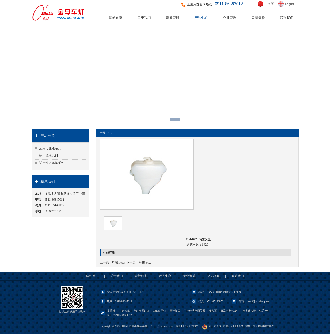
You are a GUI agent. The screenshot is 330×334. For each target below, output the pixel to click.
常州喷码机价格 (122, 314)
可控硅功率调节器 (194, 310)
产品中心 (201, 18)
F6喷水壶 (118, 262)
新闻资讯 (172, 18)
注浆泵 (213, 310)
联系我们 (286, 18)
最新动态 (141, 276)
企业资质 (229, 18)
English (290, 4)
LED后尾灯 (159, 310)
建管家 (126, 310)
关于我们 (144, 18)
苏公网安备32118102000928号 (226, 326)
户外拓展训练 (141, 310)
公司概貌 (258, 18)
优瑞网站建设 (266, 326)
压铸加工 (175, 310)
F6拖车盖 (145, 262)
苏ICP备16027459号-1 (188, 326)
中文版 (269, 4)
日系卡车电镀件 (229, 310)
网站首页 (115, 18)
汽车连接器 (249, 310)
